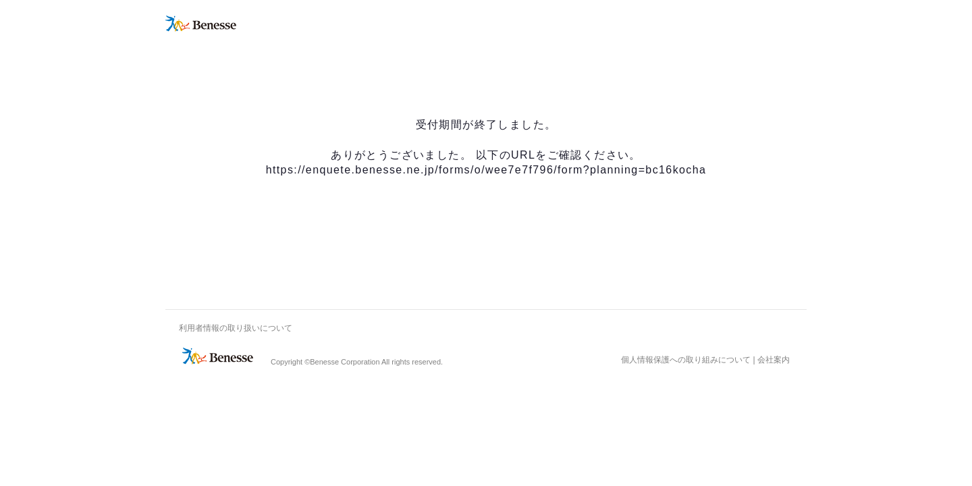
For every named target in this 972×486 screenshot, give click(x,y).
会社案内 (773, 359)
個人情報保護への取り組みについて (686, 359)
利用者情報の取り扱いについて (235, 328)
